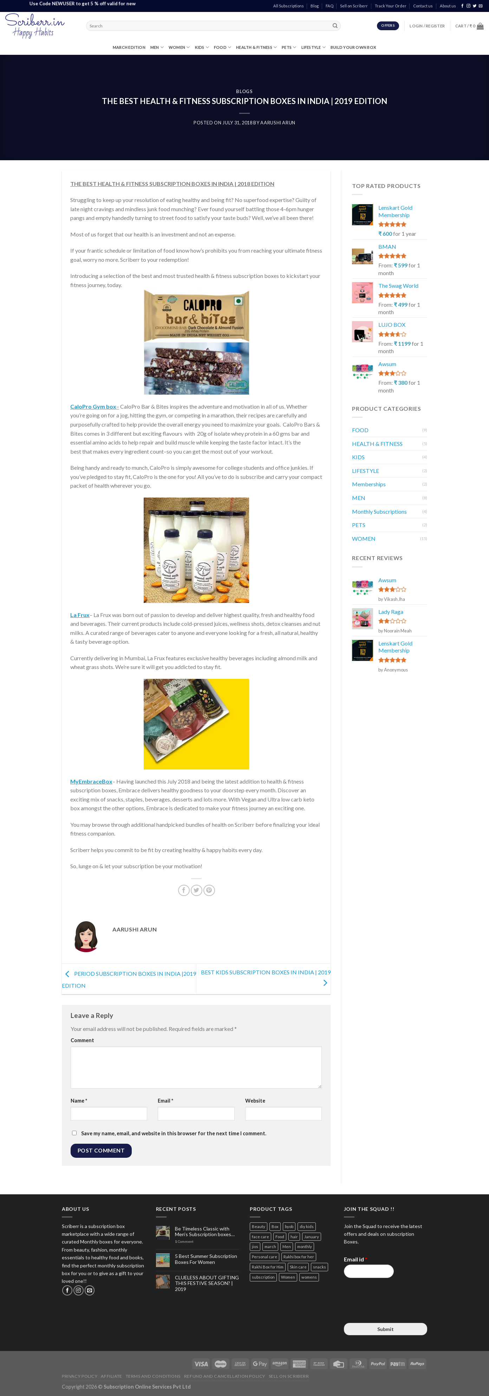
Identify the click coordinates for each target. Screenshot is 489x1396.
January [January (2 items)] (311, 1236)
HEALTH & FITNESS (256, 47)
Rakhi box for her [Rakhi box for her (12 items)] (298, 1256)
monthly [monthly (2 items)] (304, 1246)
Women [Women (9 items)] (288, 1277)
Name (79, 1101)
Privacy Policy (80, 1376)
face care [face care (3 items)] (260, 1236)
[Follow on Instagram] (468, 6)
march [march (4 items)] (270, 1246)
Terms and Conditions (153, 1376)
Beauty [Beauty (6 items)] (258, 1226)
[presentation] (397, 1311)
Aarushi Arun (277, 122)
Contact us (423, 6)
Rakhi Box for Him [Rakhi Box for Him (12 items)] (267, 1267)
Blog (315, 6)
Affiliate (111, 1376)
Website (255, 1101)
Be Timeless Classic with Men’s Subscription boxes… (205, 1232)
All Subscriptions (288, 6)
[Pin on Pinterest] (209, 890)
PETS (289, 47)
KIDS (202, 47)
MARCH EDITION (129, 47)
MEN (157, 47)
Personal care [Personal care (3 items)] (264, 1256)
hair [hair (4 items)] (294, 1236)
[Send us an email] (481, 6)
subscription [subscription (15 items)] (263, 1277)
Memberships (369, 484)
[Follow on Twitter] (475, 6)
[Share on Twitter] (196, 890)
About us (448, 6)
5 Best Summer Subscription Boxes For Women (206, 1259)
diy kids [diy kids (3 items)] (307, 1226)
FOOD (222, 47)
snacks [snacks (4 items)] (319, 1267)
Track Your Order (390, 6)
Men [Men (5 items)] (286, 1246)
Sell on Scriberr (354, 6)
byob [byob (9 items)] (289, 1226)
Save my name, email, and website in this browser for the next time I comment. (173, 1133)
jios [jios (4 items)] (255, 1246)
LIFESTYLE (313, 47)
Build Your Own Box (353, 47)
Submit (385, 1329)
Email (165, 1101)
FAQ (329, 6)
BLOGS (244, 91)
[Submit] (335, 26)
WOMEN (179, 47)
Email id (355, 1259)
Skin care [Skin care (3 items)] (298, 1267)
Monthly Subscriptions (379, 511)
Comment (82, 1040)
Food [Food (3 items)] (279, 1236)
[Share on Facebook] (184, 890)
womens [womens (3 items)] (309, 1277)
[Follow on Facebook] (462, 6)
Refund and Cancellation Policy (224, 1376)
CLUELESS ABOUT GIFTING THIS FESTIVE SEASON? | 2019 (207, 1283)
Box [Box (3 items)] (275, 1226)
